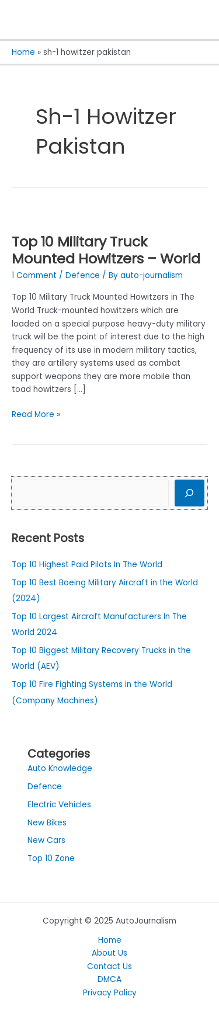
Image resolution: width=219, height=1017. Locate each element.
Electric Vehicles (59, 804)
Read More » (36, 414)
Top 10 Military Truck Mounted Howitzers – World (106, 250)
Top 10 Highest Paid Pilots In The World (87, 564)
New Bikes (47, 822)
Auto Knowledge (59, 768)
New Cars (46, 840)
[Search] (189, 493)
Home (109, 940)
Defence (82, 275)
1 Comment (34, 275)
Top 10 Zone (51, 858)
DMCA (109, 979)
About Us (109, 953)
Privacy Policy (110, 992)
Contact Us (109, 966)
